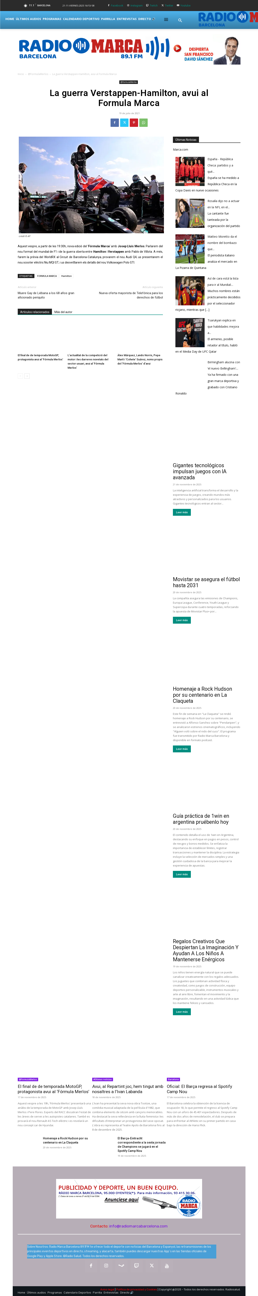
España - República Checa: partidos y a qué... (220, 165)
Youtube (185, 5)
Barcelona (173, 1079)
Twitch (154, 5)
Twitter (169, 5)
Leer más (182, 512)
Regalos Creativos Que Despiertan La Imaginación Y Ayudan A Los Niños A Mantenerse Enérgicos (206, 950)
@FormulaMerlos (38, 74)
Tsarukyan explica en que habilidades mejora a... (223, 326)
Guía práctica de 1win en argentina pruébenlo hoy (201, 819)
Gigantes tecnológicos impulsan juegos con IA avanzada (200, 471)
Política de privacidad (130, 1289)
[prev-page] (20, 376)
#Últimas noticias (102, 1079)
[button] (180, 20)
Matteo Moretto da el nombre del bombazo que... (222, 243)
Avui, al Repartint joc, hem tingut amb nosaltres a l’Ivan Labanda (127, 1089)
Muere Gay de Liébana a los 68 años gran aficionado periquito (46, 295)
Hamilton (66, 275)
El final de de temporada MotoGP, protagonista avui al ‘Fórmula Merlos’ (53, 1089)
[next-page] (27, 376)
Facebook (117, 5)
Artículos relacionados (34, 312)
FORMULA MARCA (47, 275)
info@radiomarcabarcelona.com (138, 1226)
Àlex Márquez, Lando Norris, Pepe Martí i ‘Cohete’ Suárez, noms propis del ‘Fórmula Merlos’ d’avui (139, 359)
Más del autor (63, 312)
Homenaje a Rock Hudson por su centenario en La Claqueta (202, 695)
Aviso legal (107, 1289)
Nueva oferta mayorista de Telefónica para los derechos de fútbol (131, 295)
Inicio (21, 74)
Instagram (137, 5)
